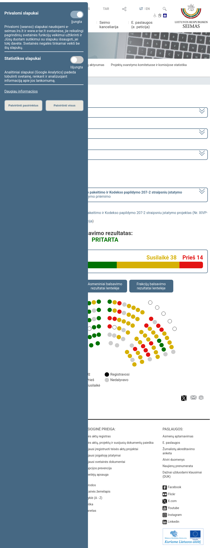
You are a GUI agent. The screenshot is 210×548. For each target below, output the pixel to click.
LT (141, 9)
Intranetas (89, 510)
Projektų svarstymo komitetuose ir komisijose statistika (148, 65)
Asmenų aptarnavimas (178, 436)
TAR (106, 9)
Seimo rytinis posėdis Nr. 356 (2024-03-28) (38, 154)
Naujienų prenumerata (178, 466)
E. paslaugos (171, 442)
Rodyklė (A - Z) (92, 498)
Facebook (174, 487)
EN (148, 9)
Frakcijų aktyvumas (91, 65)
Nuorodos (89, 485)
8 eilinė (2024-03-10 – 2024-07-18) (32, 133)
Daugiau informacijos (21, 91)
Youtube (173, 508)
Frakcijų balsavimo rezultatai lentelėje (151, 286)
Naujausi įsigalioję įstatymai (101, 455)
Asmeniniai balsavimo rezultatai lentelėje (105, 286)
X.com (172, 501)
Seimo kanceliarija (108, 24)
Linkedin (173, 521)
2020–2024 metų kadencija (26, 112)
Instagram (175, 515)
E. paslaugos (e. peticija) (142, 24)
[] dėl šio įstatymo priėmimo (93, 194)
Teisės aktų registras (96, 436)
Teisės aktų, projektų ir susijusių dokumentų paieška (117, 442)
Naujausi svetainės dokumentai (103, 462)
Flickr (171, 494)
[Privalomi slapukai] (77, 14)
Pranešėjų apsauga (95, 474)
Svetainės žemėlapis (96, 491)
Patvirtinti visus (64, 105)
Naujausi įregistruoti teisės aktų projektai (110, 449)
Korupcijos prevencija (97, 468)
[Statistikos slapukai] (77, 60)
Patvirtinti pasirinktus (23, 105)
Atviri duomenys (173, 459)
